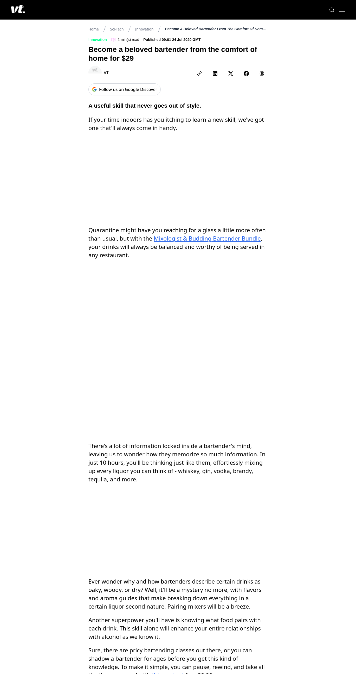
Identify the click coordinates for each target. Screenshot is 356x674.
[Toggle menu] (340, 10)
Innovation (144, 29)
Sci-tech (117, 29)
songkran (105, 491)
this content (168, 425)
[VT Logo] (19, 10)
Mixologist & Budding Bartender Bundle (207, 155)
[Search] (330, 10)
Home (93, 29)
